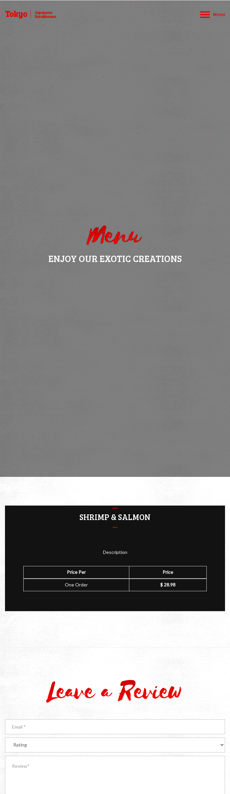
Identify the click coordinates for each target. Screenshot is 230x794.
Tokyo (16, 14)
